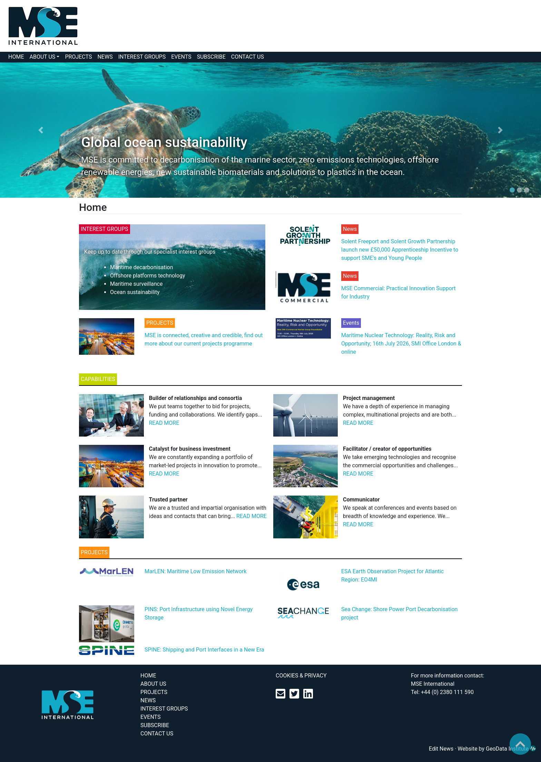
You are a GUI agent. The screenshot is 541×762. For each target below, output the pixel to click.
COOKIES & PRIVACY (301, 675)
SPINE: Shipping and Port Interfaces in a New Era (204, 649)
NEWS (104, 56)
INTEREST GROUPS (142, 56)
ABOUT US (42, 56)
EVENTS (181, 56)
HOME (16, 56)
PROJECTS (78, 56)
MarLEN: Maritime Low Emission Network (196, 571)
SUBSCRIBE (211, 56)
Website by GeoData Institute (497, 748)
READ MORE (164, 423)
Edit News (441, 748)
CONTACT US (247, 56)
